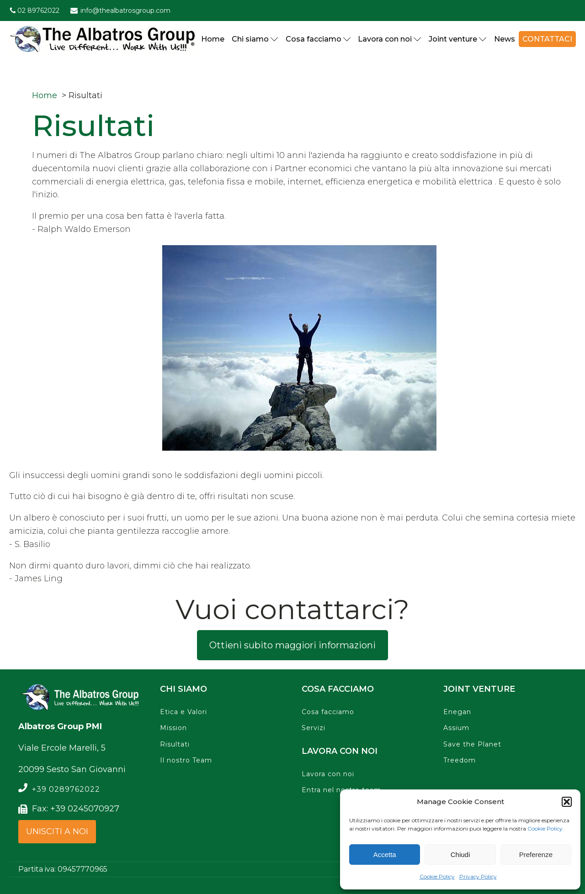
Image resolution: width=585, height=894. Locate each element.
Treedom (459, 760)
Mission (173, 728)
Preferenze (536, 854)
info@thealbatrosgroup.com (125, 10)
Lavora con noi (389, 39)
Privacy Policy (478, 876)
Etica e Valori (183, 712)
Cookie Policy (545, 828)
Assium (456, 728)
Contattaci (547, 39)
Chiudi (460, 854)
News (504, 39)
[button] (566, 801)
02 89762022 (38, 10)
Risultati (175, 744)
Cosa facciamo (318, 39)
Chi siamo (255, 39)
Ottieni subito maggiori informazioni (292, 645)
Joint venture (458, 39)
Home (212, 39)
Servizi (313, 728)
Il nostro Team (186, 760)
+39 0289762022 (66, 789)
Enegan (457, 712)
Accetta (384, 854)
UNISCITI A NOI (57, 831)
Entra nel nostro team (341, 790)
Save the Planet (472, 744)
